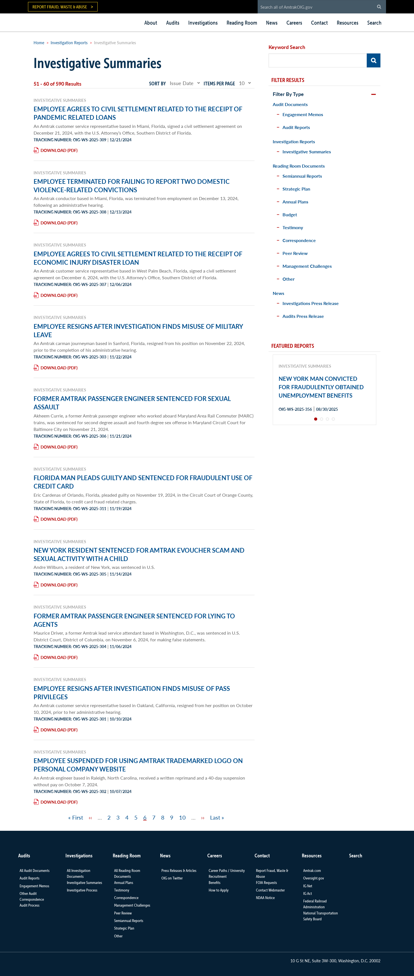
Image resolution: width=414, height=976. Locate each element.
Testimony (293, 227)
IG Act (307, 893)
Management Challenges (307, 266)
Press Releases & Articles (178, 870)
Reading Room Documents (299, 166)
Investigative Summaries (307, 151)
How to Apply (219, 890)
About (150, 22)
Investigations (203, 22)
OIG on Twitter (172, 878)
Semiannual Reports (302, 176)
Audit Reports (296, 127)
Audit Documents (290, 104)
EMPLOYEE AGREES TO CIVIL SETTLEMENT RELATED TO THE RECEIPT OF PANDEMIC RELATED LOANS (138, 113)
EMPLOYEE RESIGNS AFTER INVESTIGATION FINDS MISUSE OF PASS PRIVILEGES (132, 692)
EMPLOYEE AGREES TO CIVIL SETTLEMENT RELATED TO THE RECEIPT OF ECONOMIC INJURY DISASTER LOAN (138, 258)
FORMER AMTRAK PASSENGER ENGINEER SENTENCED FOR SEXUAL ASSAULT (132, 402)
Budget (290, 214)
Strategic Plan (296, 189)
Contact (319, 22)
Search (374, 22)
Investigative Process (82, 890)
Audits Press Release (303, 316)
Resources (347, 22)
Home (39, 42)
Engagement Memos (303, 114)
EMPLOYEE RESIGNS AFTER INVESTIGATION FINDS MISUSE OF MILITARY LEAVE (138, 330)
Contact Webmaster (270, 890)
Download (53, 150)
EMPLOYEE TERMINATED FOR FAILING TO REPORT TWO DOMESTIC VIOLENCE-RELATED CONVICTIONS (132, 185)
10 (182, 817)
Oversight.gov (313, 878)
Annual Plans (295, 201)
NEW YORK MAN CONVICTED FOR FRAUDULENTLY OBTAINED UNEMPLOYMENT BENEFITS (321, 387)
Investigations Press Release (311, 303)
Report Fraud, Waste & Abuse (59, 7)
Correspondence (299, 240)
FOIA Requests (266, 882)
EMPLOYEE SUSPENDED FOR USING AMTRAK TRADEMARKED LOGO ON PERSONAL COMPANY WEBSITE (138, 764)
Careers (294, 22)
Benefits (214, 882)
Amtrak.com (312, 870)
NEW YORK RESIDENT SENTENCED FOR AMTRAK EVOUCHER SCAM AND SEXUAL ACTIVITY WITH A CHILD (139, 554)
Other (289, 279)
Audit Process (29, 905)
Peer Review (295, 253)
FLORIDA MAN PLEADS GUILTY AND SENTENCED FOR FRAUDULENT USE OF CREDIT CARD (143, 482)
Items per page (219, 83)
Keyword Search (287, 46)
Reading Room (242, 22)
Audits (172, 22)
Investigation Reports (69, 42)
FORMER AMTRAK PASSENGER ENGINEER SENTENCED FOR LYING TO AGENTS (134, 620)
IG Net (307, 885)
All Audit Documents (35, 870)
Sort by (157, 83)
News (271, 22)
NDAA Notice (265, 897)
